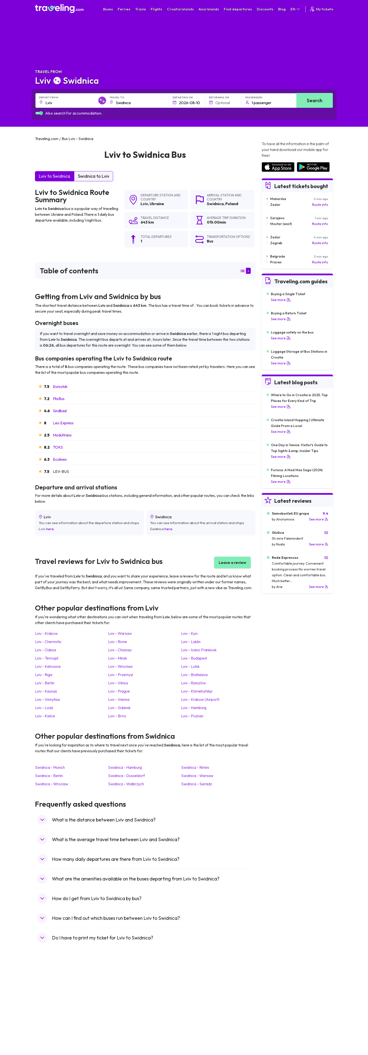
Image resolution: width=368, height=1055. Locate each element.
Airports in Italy (272, 1014)
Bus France (120, 1014)
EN (296, 9)
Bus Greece (121, 1009)
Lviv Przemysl (120, 674)
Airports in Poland (275, 1029)
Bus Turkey (120, 1034)
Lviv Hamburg (193, 707)
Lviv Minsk (117, 658)
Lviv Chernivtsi (48, 641)
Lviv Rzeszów (193, 682)
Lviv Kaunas (46, 691)
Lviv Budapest (194, 658)
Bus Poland (120, 1024)
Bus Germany (122, 998)
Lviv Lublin (191, 641)
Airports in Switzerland (278, 1009)
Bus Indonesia (122, 1039)
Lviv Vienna (118, 699)
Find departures (238, 9)
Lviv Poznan (192, 715)
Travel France (48, 1019)
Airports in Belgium (275, 1034)
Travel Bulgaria (48, 998)
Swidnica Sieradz (196, 783)
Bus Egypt (119, 1019)
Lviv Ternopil (46, 658)
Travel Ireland (48, 1034)
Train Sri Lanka (197, 993)
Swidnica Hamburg (125, 767)
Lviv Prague (119, 691)
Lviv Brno (117, 715)
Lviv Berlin (44, 682)
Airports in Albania (275, 1024)
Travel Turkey (47, 1014)
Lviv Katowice (48, 666)
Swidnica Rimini (195, 767)
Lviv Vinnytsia (47, 699)
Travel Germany (49, 1009)
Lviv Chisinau (120, 649)
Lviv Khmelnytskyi (196, 691)
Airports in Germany (276, 1019)
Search (314, 100)
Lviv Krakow (46, 633)
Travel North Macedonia (56, 993)
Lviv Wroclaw (120, 666)
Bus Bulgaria (121, 993)
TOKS (58, 447)
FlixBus (59, 398)
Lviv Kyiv (189, 633)
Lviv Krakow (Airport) (200, 699)
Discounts (265, 9)
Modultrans (62, 435)
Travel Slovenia (49, 1029)
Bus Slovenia (121, 1004)
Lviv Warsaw (120, 633)
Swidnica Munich (50, 767)
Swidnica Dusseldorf (126, 775)
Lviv (144, 203)
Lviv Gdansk (119, 707)
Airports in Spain (273, 988)
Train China (195, 998)
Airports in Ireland (275, 998)
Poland (231, 203)
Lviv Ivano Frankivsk (199, 649)
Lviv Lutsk (190, 666)
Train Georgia (197, 1004)
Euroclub (60, 386)
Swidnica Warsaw (197, 775)
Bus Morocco (122, 988)
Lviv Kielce (45, 715)
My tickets (321, 9)
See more (281, 300)
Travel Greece (48, 1004)
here (50, 529)
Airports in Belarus (275, 1004)
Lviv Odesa (45, 649)
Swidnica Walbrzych (126, 783)
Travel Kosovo (48, 1039)
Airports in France (275, 993)
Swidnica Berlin (49, 775)
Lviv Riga (43, 674)
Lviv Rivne (117, 641)
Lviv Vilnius (118, 682)
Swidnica (215, 203)
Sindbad (60, 410)
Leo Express (63, 422)
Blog (282, 9)
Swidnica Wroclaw (51, 783)
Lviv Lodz (44, 707)
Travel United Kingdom (54, 988)
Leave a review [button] (232, 562)
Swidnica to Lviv (93, 176)
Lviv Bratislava (194, 674)
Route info (320, 204)
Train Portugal (197, 988)
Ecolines (60, 459)
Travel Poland (48, 1024)
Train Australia (197, 1009)
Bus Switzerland (124, 1029)
